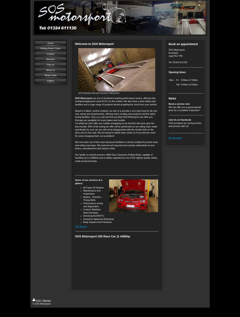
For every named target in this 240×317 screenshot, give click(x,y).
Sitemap (46, 300)
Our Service (81, 226)
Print (36, 300)
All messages (175, 138)
